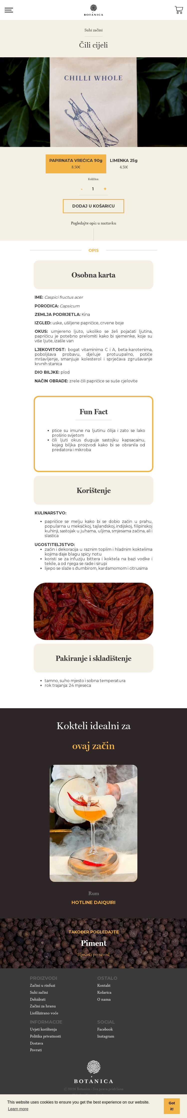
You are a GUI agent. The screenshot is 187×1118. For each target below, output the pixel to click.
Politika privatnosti (45, 1036)
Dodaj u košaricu (93, 206)
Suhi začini (39, 992)
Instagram (105, 1036)
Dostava (36, 1043)
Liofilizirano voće (44, 1013)
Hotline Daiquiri (93, 902)
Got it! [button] (172, 1106)
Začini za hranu (43, 1006)
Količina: (93, 179)
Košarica (104, 992)
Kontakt (103, 985)
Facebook (105, 1029)
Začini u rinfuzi (42, 985)
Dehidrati (37, 999)
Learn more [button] (18, 1109)
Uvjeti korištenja (43, 1029)
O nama (104, 999)
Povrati (36, 1050)
